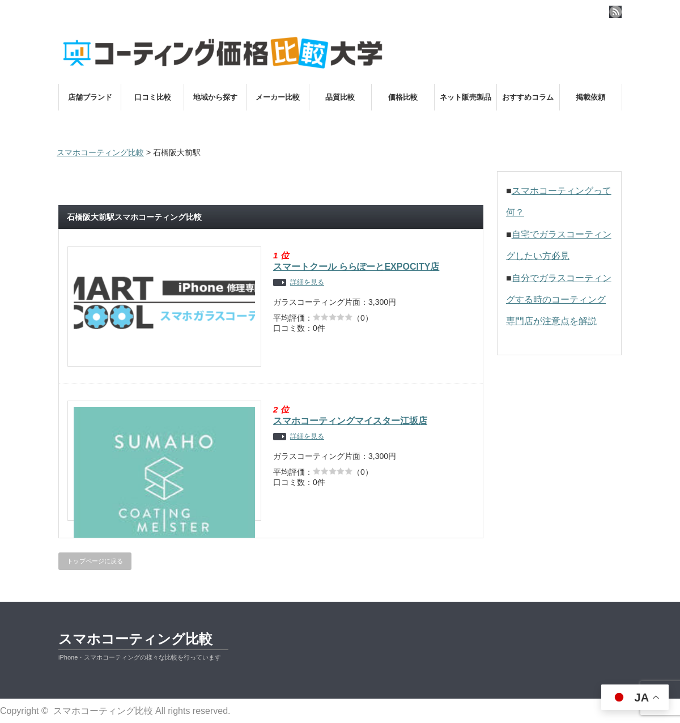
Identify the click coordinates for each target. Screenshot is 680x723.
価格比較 (403, 97)
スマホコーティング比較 (135, 639)
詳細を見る (307, 282)
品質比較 (340, 97)
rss (615, 12)
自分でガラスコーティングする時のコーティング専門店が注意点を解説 (558, 299)
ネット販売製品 (465, 97)
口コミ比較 (152, 97)
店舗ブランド (90, 97)
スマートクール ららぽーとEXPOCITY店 (356, 266)
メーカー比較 (278, 97)
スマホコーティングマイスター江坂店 (350, 421)
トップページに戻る (95, 561)
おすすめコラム (528, 97)
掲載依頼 (590, 97)
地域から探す (215, 97)
